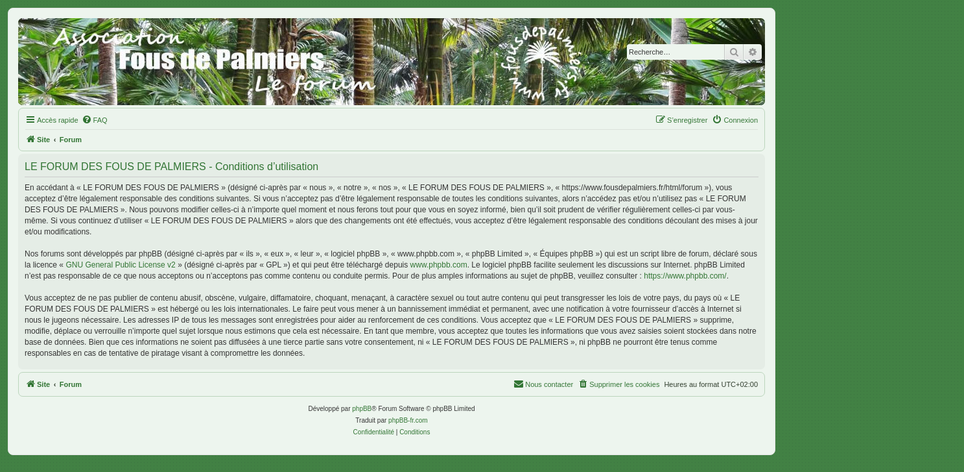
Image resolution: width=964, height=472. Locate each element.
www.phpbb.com (438, 264)
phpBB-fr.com (408, 420)
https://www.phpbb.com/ (685, 275)
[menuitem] (95, 120)
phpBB (361, 408)
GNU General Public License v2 (120, 264)
